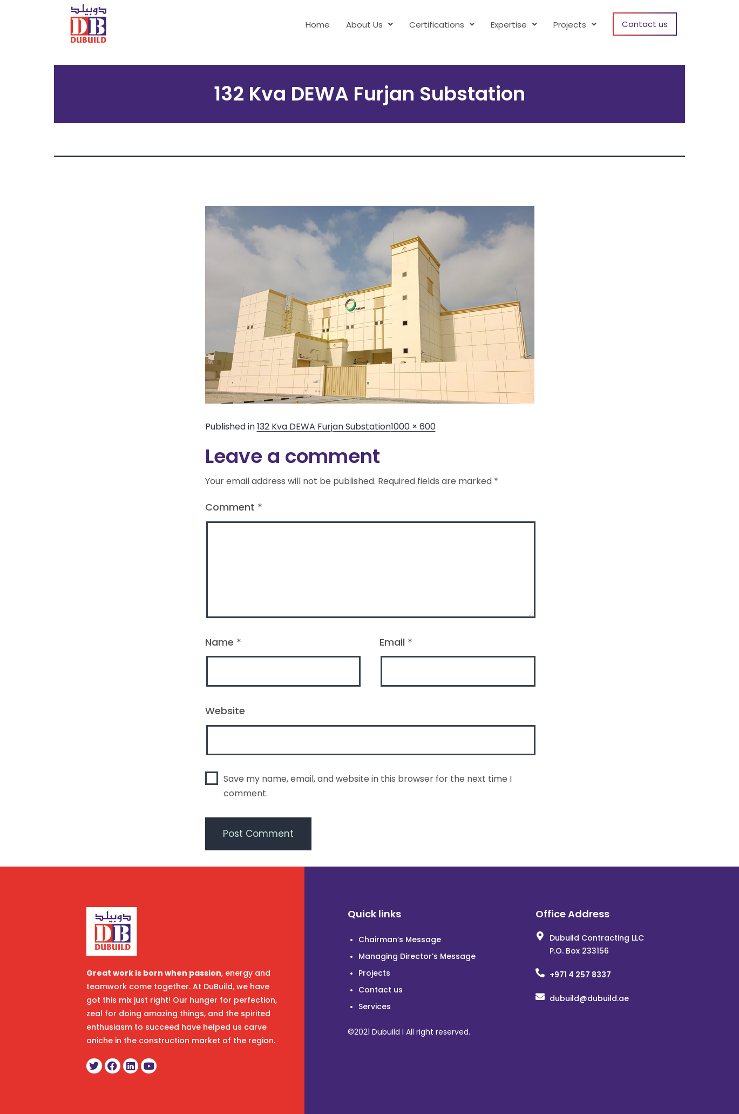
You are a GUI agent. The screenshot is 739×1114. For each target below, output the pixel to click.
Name (223, 642)
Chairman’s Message (399, 939)
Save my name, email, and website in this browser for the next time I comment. (367, 786)
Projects (574, 24)
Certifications (441, 24)
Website (225, 710)
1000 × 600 (413, 426)
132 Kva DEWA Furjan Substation (324, 426)
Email (395, 642)
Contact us (645, 24)
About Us (369, 24)
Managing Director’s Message (417, 956)
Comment (233, 507)
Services (374, 1006)
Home (318, 24)
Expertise (514, 24)
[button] (369, 24)
